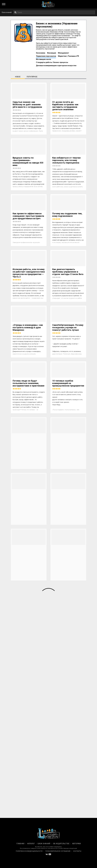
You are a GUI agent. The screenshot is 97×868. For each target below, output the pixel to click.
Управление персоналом (46, 56)
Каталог (31, 844)
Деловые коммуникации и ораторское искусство (56, 65)
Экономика (40, 53)
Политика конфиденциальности (29, 851)
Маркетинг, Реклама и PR (68, 56)
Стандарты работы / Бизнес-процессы (52, 62)
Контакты (77, 851)
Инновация (51, 53)
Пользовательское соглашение (57, 851)
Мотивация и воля (43, 59)
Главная (20, 844)
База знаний (7, 12)
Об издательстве (61, 844)
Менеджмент (63, 53)
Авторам (76, 844)
